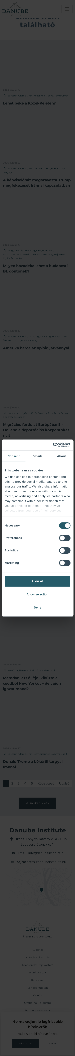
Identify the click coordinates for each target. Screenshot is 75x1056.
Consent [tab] (13, 456)
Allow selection (37, 594)
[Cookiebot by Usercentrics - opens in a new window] (53, 445)
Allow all (37, 581)
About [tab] (61, 456)
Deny (37, 607)
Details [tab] (38, 456)
